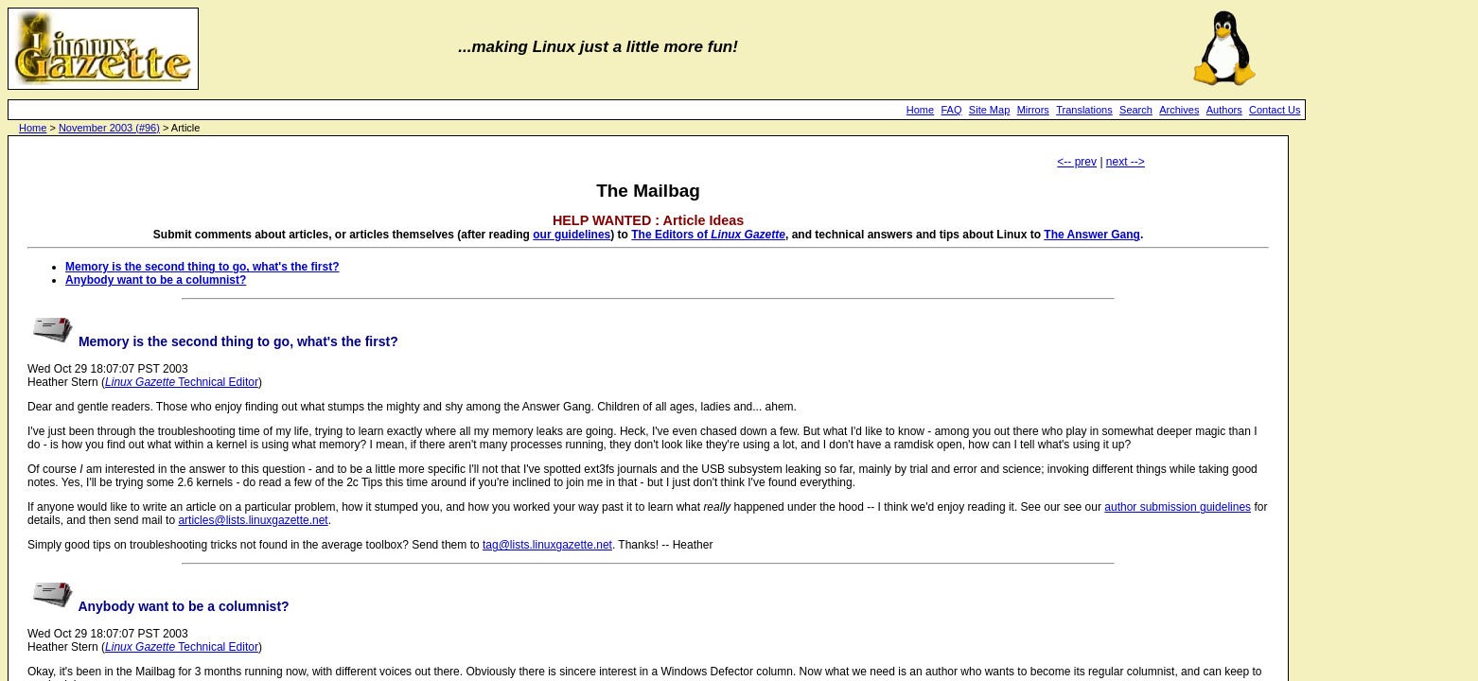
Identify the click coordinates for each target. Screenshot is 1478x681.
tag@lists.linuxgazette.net (547, 544)
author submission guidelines (1177, 507)
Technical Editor (181, 382)
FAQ (951, 109)
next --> (1125, 161)
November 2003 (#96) (109, 127)
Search (1135, 109)
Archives (1179, 109)
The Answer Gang (1092, 234)
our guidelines (571, 234)
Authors (1224, 109)
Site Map (989, 109)
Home (920, 109)
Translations (1084, 109)
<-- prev (1077, 161)
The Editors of (708, 234)
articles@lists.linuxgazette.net (252, 520)
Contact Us (1274, 109)
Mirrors (1033, 109)
